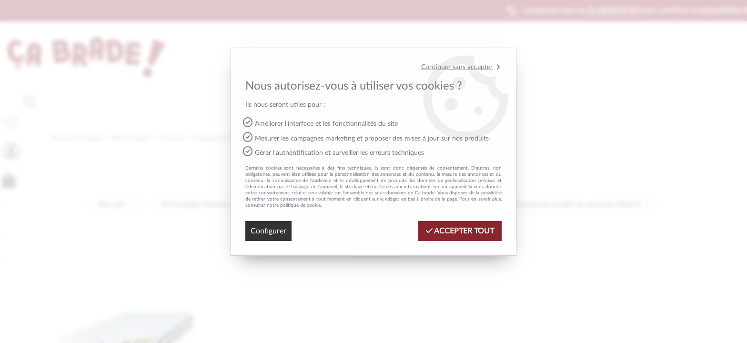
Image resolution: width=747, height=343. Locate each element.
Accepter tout (460, 231)
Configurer (268, 231)
